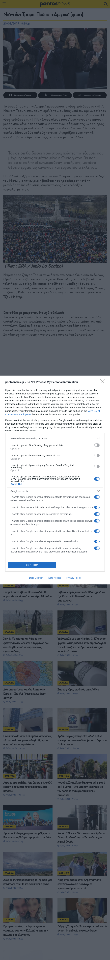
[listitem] (55, 438)
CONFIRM (32, 565)
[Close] (103, 382)
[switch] (97, 445)
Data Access (54, 577)
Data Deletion (36, 577)
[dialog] (55, 480)
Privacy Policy (73, 577)
